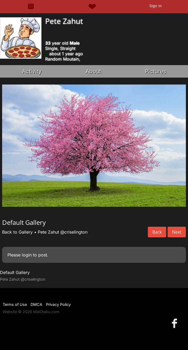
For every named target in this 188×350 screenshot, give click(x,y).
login (27, 255)
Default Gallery (15, 272)
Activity (32, 71)
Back (157, 232)
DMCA (36, 304)
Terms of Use (15, 304)
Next (176, 232)
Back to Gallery (17, 232)
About (93, 71)
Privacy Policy (58, 304)
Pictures (155, 71)
